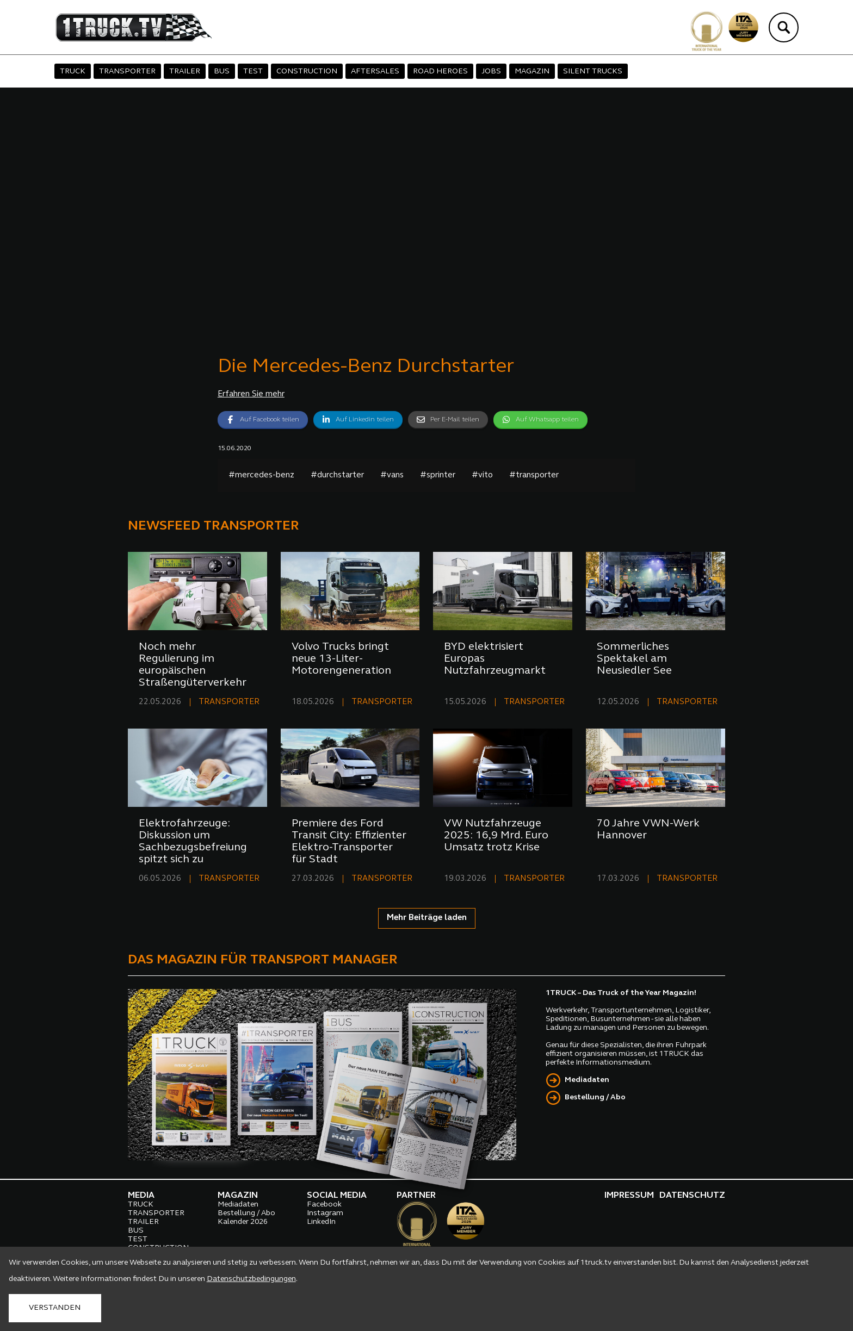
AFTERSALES (375, 71)
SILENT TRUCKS (592, 71)
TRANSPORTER (127, 71)
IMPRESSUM (629, 1195)
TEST (253, 71)
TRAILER (184, 71)
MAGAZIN (532, 71)
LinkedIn (321, 1222)
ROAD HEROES (440, 71)
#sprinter (437, 475)
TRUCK (72, 71)
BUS (222, 71)
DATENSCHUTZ (692, 1195)
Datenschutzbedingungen (251, 1279)
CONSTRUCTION (306, 71)
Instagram (325, 1213)
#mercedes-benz (261, 475)
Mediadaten (587, 1080)
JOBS (491, 71)
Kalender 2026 (243, 1222)
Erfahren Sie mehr (251, 394)
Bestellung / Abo (595, 1097)
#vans (392, 475)
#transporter (534, 475)
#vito (482, 475)
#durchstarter (337, 475)
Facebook (324, 1205)
